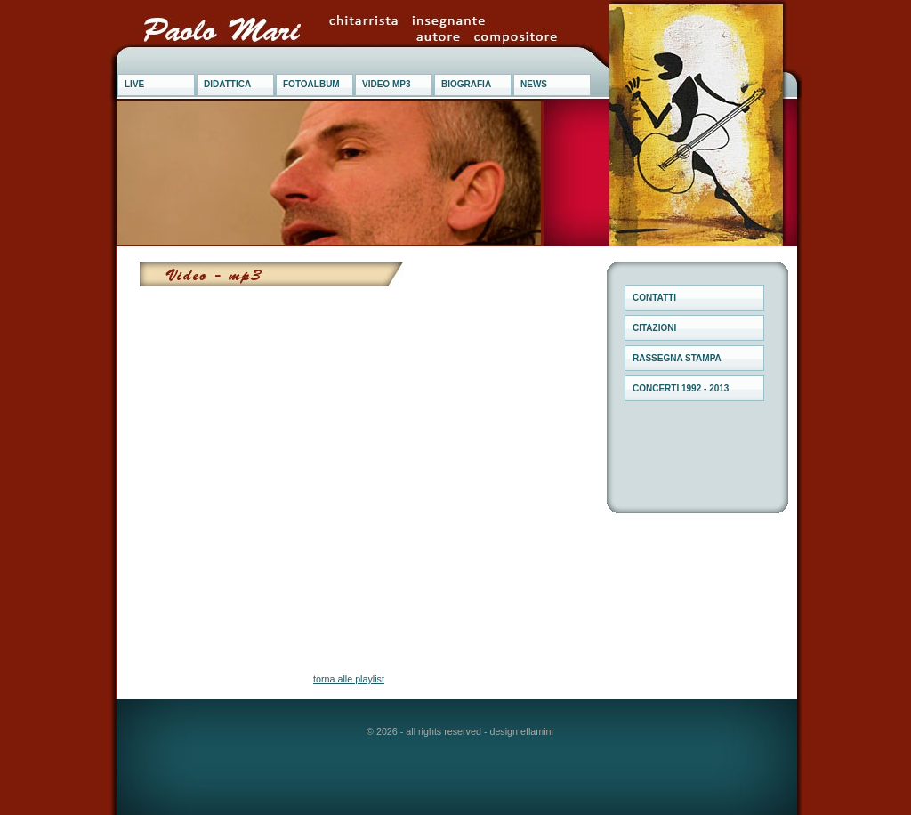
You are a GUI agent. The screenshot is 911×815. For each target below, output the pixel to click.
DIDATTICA (227, 84)
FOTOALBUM (311, 84)
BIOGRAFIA (466, 84)
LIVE (134, 84)
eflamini (536, 731)
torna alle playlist (348, 679)
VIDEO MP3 (386, 84)
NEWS (533, 84)
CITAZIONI (654, 328)
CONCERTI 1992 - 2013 (681, 388)
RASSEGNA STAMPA (677, 358)
